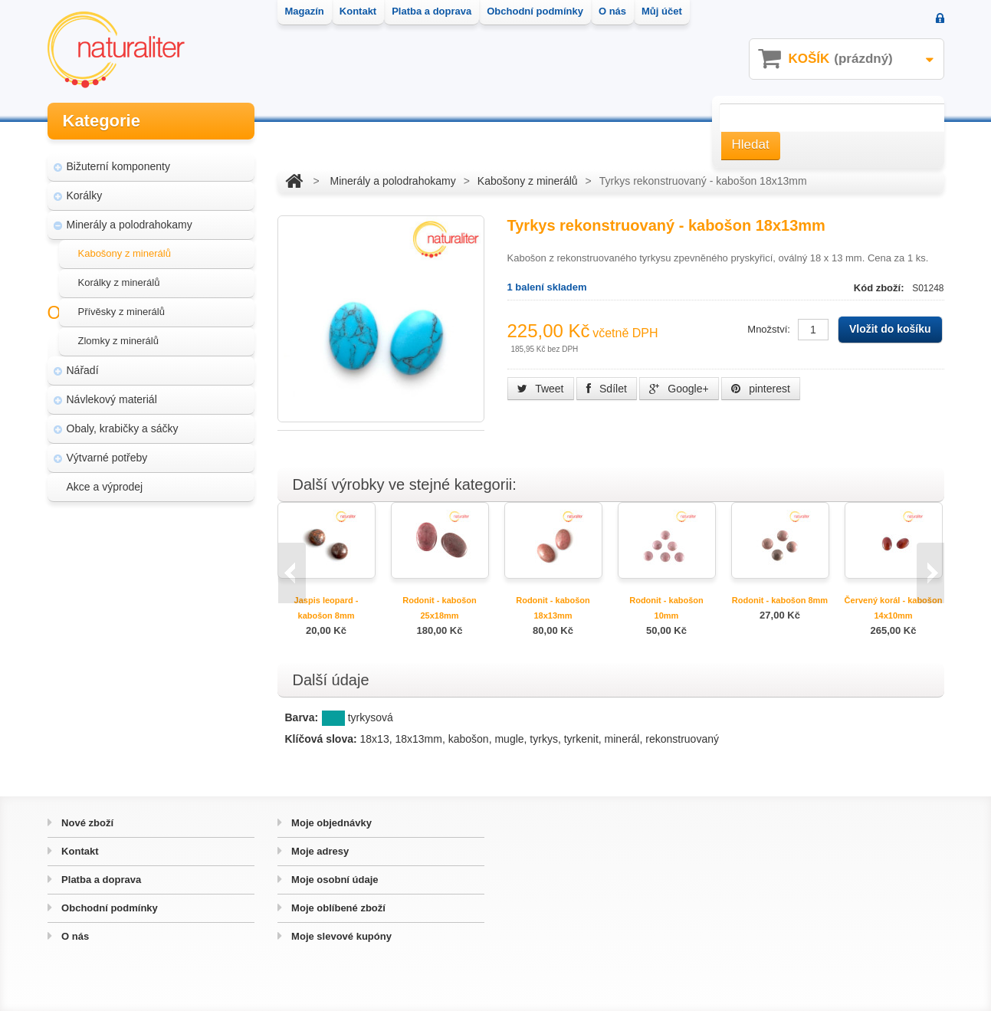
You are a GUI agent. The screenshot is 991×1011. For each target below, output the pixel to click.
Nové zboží (86, 823)
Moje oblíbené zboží (337, 908)
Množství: (768, 329)
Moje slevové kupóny (340, 936)
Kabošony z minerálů (124, 248)
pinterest (760, 388)
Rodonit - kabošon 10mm (666, 608)
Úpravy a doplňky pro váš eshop (152, 604)
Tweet (540, 388)
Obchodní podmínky (108, 908)
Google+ (678, 388)
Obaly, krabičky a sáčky (123, 423)
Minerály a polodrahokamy (129, 219)
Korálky (85, 190)
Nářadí (83, 365)
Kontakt (79, 851)
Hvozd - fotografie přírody (136, 633)
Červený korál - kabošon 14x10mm (894, 608)
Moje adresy (319, 851)
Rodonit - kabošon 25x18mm (439, 608)
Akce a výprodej (105, 481)
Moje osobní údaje (334, 879)
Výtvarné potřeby (107, 452)
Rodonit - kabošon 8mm (780, 600)
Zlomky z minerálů (118, 335)
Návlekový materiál (112, 394)
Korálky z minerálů (119, 277)
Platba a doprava (100, 879)
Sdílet (606, 388)
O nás (74, 936)
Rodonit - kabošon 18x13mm (553, 608)
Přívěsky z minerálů (121, 306)
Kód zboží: (880, 288)
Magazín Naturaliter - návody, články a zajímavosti (146, 567)
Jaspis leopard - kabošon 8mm (326, 608)
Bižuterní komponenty (118, 161)
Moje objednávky (330, 823)
